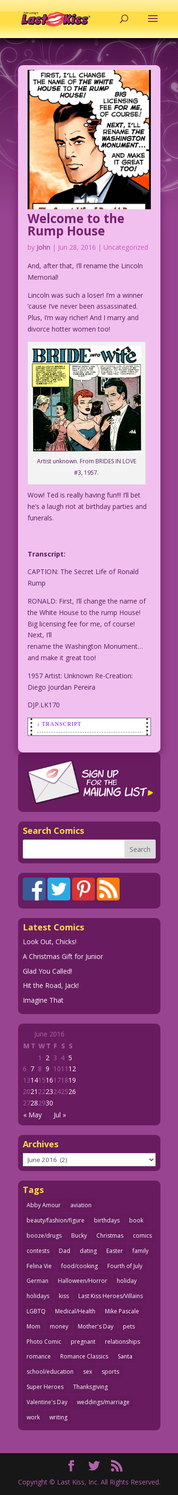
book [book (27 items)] (136, 1220)
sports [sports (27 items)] (110, 1372)
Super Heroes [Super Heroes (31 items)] (45, 1387)
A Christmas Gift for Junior (63, 956)
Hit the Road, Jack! (51, 985)
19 (72, 1080)
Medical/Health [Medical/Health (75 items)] (75, 1311)
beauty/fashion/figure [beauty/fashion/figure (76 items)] (55, 1220)
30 (49, 1102)
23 (49, 1091)
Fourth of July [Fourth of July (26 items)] (124, 1266)
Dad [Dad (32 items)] (64, 1251)
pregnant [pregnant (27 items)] (83, 1342)
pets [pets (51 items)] (129, 1326)
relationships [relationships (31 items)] (122, 1342)
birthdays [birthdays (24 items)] (107, 1220)
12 (72, 1068)
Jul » (60, 1114)
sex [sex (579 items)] (87, 1372)
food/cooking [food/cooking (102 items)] (79, 1266)
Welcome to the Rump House (76, 224)
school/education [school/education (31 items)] (50, 1372)
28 (34, 1102)
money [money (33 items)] (59, 1326)
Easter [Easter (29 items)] (114, 1251)
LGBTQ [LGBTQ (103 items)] (36, 1311)
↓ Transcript (59, 724)
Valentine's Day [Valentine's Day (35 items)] (47, 1402)
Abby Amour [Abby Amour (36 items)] (44, 1205)
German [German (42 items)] (37, 1281)
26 (72, 1091)
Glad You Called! (47, 971)
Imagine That (43, 1000)
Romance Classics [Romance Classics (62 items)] (84, 1356)
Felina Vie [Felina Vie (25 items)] (39, 1266)
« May (32, 1114)
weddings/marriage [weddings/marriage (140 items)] (103, 1402)
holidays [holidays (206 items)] (38, 1296)
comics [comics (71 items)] (142, 1235)
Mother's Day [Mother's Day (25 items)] (95, 1326)
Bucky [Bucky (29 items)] (79, 1235)
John (43, 247)
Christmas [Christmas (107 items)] (109, 1235)
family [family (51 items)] (140, 1251)
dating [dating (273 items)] (88, 1251)
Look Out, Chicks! (49, 941)
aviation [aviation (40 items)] (81, 1205)
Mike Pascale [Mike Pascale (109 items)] (122, 1311)
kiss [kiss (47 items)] (64, 1296)
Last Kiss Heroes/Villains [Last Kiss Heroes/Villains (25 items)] (110, 1296)
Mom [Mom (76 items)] (33, 1326)
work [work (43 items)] (33, 1417)
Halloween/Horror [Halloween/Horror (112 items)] (82, 1281)
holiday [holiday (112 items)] (127, 1281)
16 (49, 1080)
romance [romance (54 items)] (39, 1356)
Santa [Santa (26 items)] (125, 1356)
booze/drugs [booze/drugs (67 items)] (44, 1235)
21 (34, 1091)
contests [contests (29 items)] (38, 1251)
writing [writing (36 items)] (58, 1417)
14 (34, 1080)
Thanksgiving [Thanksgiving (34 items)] (90, 1387)
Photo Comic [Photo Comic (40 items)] (44, 1342)
